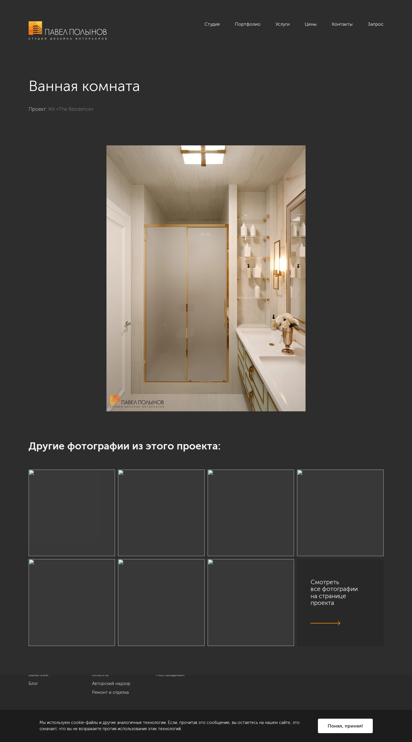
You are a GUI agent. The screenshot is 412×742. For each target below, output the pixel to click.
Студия (212, 24)
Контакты (342, 24)
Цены (311, 24)
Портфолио (247, 24)
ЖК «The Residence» (70, 109)
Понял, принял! (345, 726)
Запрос (376, 24)
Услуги (282, 24)
